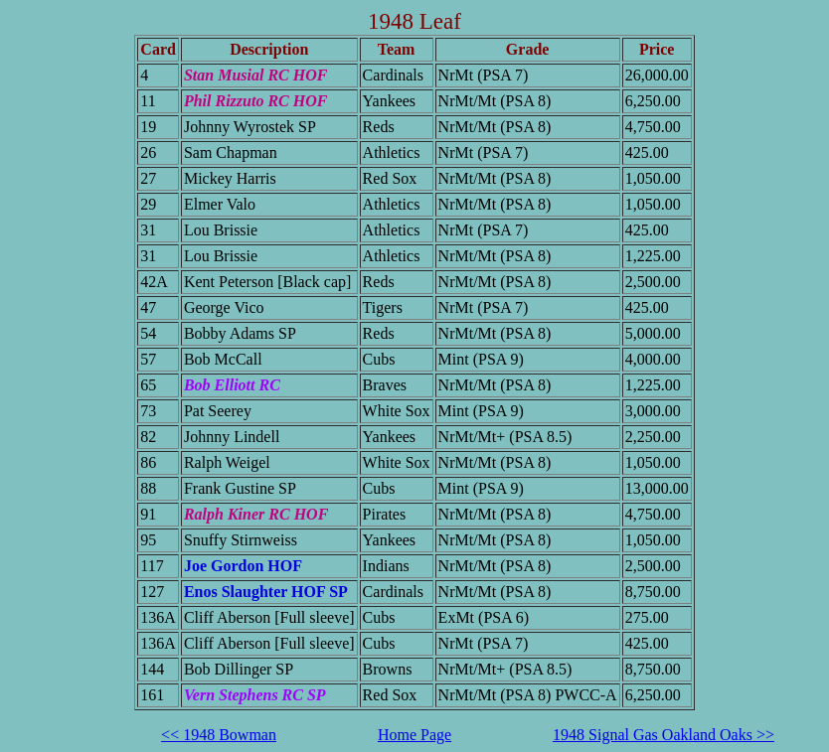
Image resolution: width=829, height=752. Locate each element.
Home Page (414, 734)
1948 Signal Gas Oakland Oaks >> (663, 734)
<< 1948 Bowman (218, 734)
